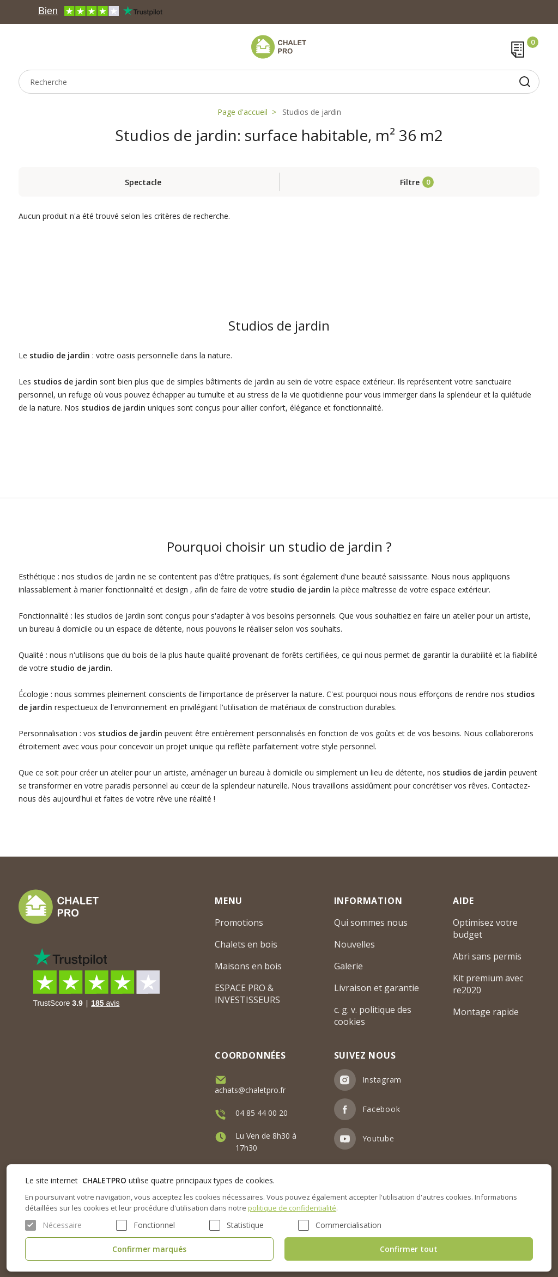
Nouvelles (354, 944)
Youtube (378, 1138)
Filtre (410, 182)
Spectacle (143, 182)
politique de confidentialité (292, 1208)
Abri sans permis (487, 956)
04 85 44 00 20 (261, 1113)
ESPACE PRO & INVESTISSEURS (247, 994)
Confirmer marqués (149, 1249)
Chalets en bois (246, 944)
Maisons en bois (248, 966)
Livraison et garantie (376, 988)
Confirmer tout (409, 1249)
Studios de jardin (311, 112)
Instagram (382, 1079)
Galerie (348, 966)
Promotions (239, 922)
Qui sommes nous (371, 922)
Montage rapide (486, 1012)
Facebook (381, 1109)
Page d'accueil (242, 112)
